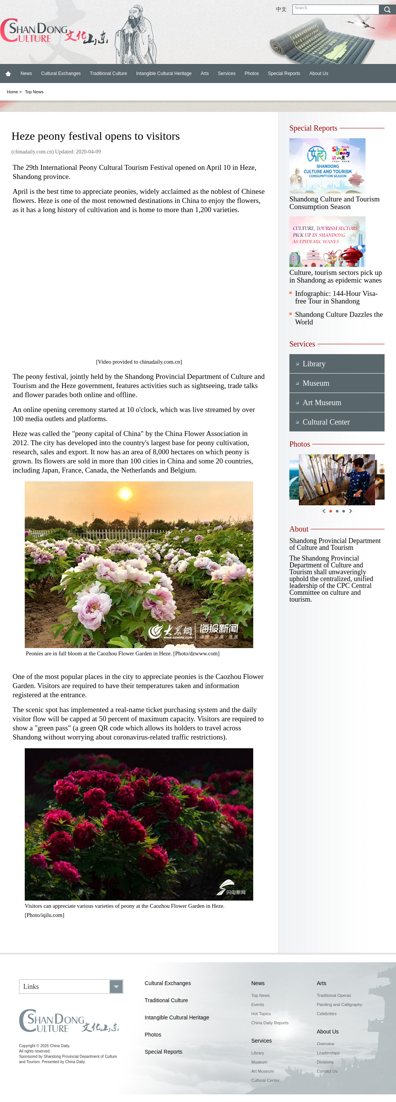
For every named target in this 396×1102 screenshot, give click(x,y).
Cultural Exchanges (61, 73)
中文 (281, 9)
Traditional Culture (108, 73)
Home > (14, 91)
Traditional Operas (334, 995)
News (26, 73)
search (387, 9)
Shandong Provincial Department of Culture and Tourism (335, 544)
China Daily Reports (270, 1023)
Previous (324, 511)
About (298, 529)
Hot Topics (261, 1013)
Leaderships (328, 1053)
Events (257, 1004)
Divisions (325, 1062)
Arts (205, 73)
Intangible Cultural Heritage (164, 73)
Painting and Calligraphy (339, 1004)
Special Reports (284, 73)
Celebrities (327, 1013)
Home (8, 73)
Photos (251, 73)
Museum (259, 1062)
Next (350, 511)
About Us (319, 73)
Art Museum (262, 1071)
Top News (34, 91)
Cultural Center (265, 1080)
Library (257, 1053)
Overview (325, 1043)
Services (226, 73)
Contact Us (327, 1071)
